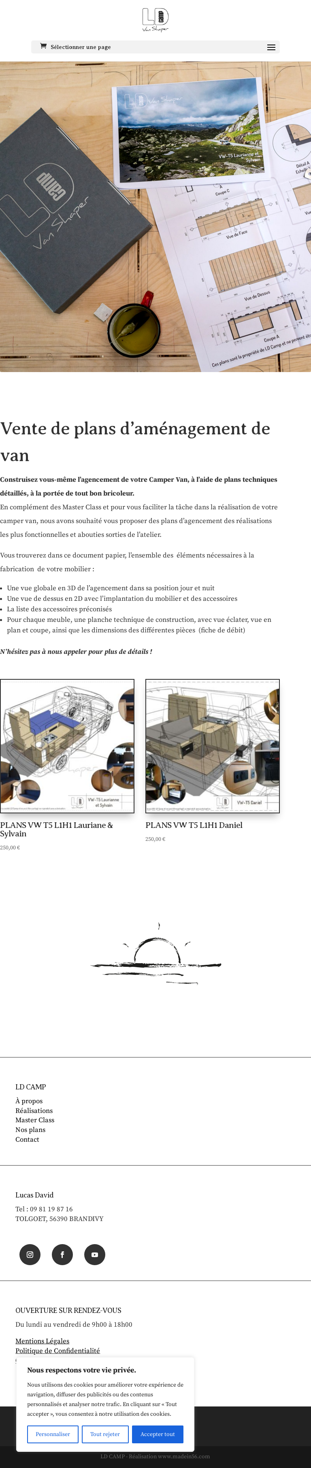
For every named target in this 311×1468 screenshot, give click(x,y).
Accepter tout (158, 1434)
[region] (105, 1404)
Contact (27, 1139)
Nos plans (30, 1129)
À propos (29, 1101)
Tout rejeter (105, 1434)
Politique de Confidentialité (57, 1351)
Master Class (34, 1120)
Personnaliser (53, 1434)
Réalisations (34, 1110)
